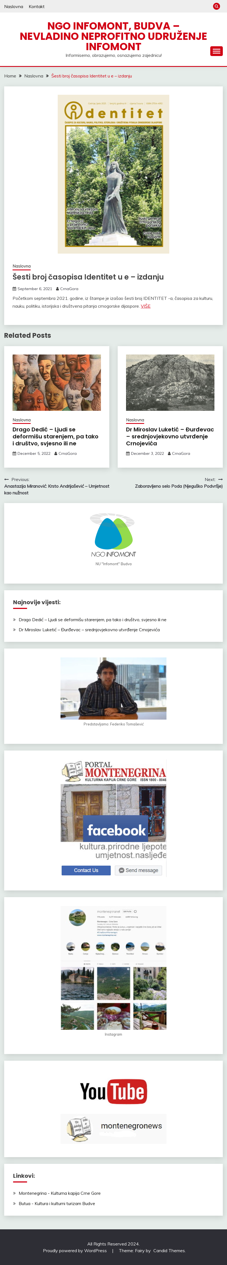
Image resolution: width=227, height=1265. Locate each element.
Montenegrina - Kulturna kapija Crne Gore (60, 1193)
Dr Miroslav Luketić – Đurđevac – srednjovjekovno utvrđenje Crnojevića (170, 436)
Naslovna (13, 6)
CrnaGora (69, 288)
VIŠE (146, 306)
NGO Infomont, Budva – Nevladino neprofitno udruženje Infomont (113, 36)
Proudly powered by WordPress (75, 1250)
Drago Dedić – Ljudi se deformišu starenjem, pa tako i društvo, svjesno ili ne (55, 436)
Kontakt (37, 6)
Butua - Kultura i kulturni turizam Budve (57, 1203)
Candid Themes (169, 1250)
